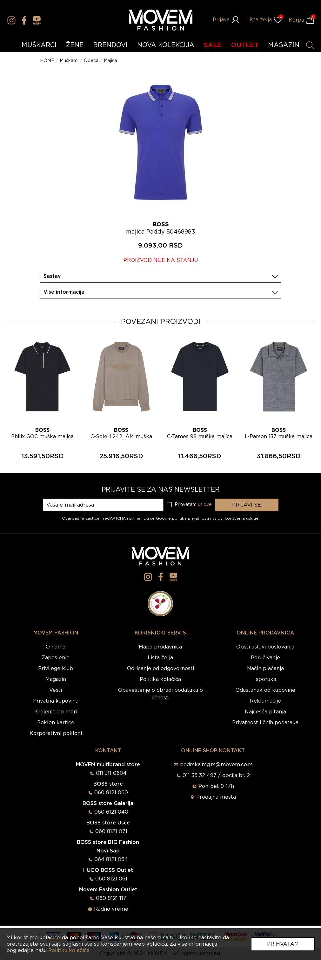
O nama (55, 646)
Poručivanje (265, 657)
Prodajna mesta (216, 797)
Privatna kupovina (55, 701)
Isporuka (265, 679)
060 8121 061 (111, 878)
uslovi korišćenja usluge (235, 518)
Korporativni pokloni (56, 733)
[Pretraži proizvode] (310, 45)
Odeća (91, 61)
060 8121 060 (111, 792)
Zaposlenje (56, 657)
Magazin (55, 679)
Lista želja (160, 657)
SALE (213, 45)
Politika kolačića (160, 679)
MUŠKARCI (39, 45)
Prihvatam (283, 944)
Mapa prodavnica (160, 646)
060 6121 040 (111, 812)
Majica (110, 61)
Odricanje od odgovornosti (160, 668)
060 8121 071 (111, 831)
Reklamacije (265, 701)
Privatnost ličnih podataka (265, 722)
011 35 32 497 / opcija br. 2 (216, 775)
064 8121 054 (111, 859)
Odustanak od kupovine (265, 690)
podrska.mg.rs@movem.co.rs (216, 764)
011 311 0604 (111, 773)
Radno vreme (111, 909)
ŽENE (75, 45)
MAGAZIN (283, 45)
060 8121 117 (111, 898)
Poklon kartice (55, 722)
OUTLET (244, 45)
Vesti (55, 690)
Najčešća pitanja (265, 711)
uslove (205, 504)
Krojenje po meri (55, 711)
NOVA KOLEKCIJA (165, 45)
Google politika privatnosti (183, 518)
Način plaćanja (265, 668)
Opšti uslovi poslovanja (265, 646)
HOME (47, 61)
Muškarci (69, 61)
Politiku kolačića (69, 950)
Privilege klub (55, 668)
